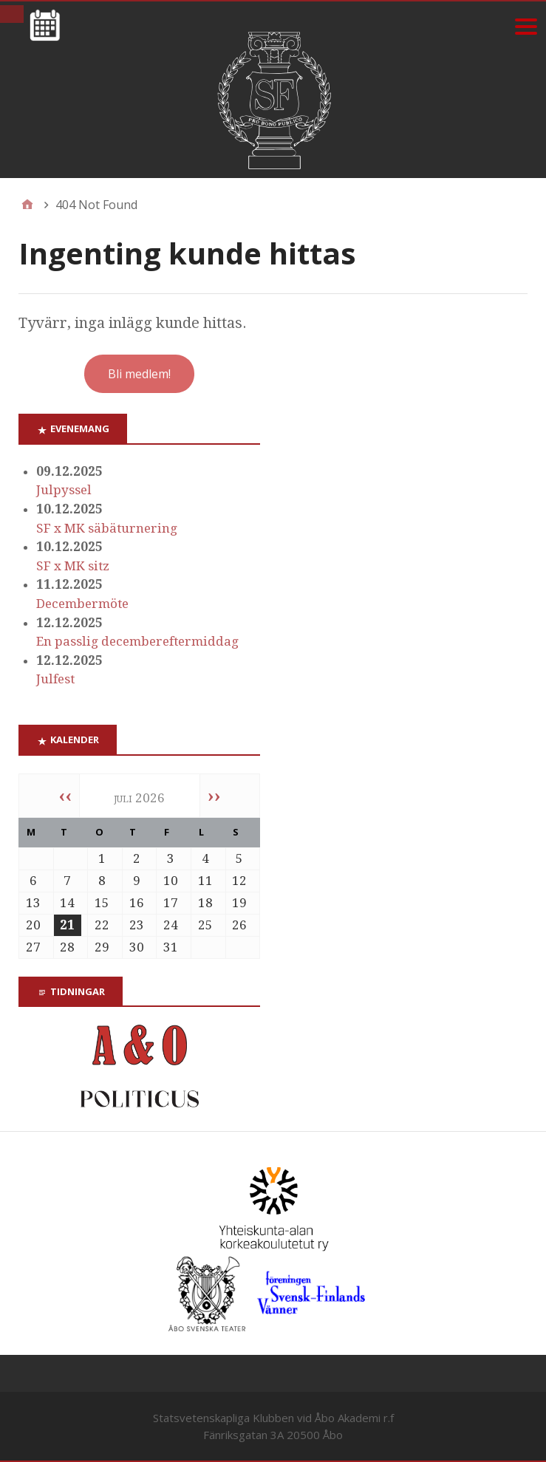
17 (170, 902)
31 (170, 947)
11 (205, 880)
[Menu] (525, 26)
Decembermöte (82, 603)
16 (136, 902)
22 (102, 925)
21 (67, 925)
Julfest (55, 679)
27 (33, 947)
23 (136, 925)
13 (33, 902)
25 (205, 925)
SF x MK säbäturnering (106, 528)
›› (214, 796)
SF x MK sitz (72, 566)
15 (102, 902)
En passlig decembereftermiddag (137, 641)
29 (102, 947)
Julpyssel (64, 489)
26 (239, 925)
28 (67, 947)
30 (136, 947)
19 (239, 902)
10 (170, 880)
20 (33, 925)
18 (205, 902)
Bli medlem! (139, 374)
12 (239, 880)
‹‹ (65, 796)
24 (170, 925)
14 (67, 902)
